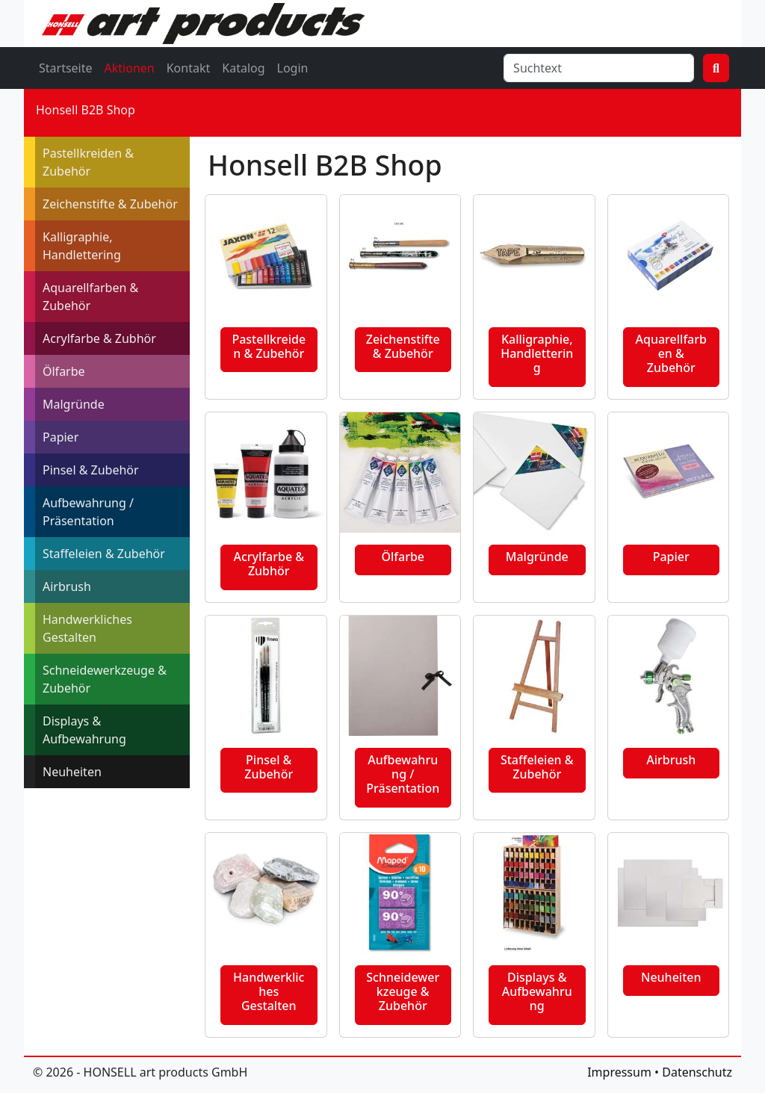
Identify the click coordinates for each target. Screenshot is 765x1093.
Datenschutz (697, 1072)
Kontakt (189, 68)
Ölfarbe (64, 371)
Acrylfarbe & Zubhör (99, 338)
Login (293, 68)
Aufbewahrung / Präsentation (88, 512)
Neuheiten (72, 772)
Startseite (66, 68)
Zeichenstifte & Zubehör (110, 204)
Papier (60, 437)
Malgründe (74, 404)
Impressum (619, 1072)
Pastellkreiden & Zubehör (88, 162)
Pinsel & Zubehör (91, 470)
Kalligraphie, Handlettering (82, 246)
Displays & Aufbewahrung (84, 730)
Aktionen (130, 68)
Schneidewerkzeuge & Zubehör (105, 679)
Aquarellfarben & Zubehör (90, 296)
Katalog (243, 68)
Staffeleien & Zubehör (104, 553)
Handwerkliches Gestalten (87, 628)
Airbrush (67, 586)
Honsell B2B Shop (85, 110)
